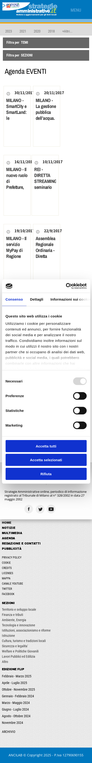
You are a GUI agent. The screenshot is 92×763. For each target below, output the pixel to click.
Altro (5, 662)
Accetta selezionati (46, 460)
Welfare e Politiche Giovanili (20, 651)
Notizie (8, 527)
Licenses (7, 573)
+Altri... (67, 31)
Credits (7, 568)
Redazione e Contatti (21, 543)
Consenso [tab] (14, 299)
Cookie (6, 562)
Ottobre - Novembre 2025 (18, 689)
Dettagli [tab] (36, 299)
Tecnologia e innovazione (18, 625)
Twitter (7, 588)
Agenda (8, 538)
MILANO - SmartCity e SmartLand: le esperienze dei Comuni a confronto (16, 118)
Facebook (8, 594)
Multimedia (12, 533)
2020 (37, 31)
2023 (8, 31)
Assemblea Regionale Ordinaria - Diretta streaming (45, 250)
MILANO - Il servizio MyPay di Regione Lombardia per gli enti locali (16, 256)
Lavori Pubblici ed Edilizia (18, 656)
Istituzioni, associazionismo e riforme (26, 630)
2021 (22, 31)
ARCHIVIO (8, 732)
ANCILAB (15, 755)
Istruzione (8, 635)
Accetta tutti (46, 446)
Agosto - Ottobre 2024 (16, 716)
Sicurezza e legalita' (15, 646)
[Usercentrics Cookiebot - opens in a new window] (66, 286)
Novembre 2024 (12, 723)
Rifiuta (46, 474)
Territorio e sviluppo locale (19, 609)
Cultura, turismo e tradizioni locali (24, 641)
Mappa (6, 578)
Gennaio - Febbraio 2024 (18, 696)
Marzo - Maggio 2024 (16, 703)
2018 (51, 31)
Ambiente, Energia (14, 620)
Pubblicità (11, 548)
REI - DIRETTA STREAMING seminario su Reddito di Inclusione (45, 187)
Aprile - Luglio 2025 (14, 683)
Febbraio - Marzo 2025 (16, 676)
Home (6, 522)
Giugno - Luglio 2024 (15, 709)
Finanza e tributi (12, 615)
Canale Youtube (12, 583)
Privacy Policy (11, 557)
